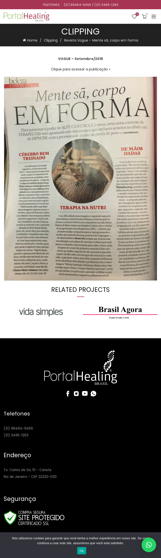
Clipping (51, 40)
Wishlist (137, 14)
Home (32, 40)
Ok (82, 551)
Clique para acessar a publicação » (80, 69)
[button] (149, 545)
